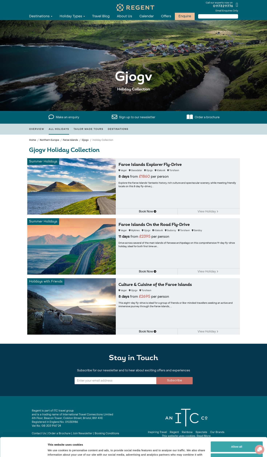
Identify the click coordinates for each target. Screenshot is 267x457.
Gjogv (85, 139)
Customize (237, 439)
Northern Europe (49, 139)
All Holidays (59, 129)
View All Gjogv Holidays (133, 100)
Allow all (236, 427)
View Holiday (208, 211)
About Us (124, 16)
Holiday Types (72, 16)
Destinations (40, 16)
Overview (36, 129)
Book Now (147, 211)
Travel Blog (101, 16)
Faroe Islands (70, 139)
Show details (56, 449)
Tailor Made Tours (88, 129)
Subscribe (174, 380)
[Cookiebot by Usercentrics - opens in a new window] (23, 450)
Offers (166, 16)
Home (32, 139)
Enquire (184, 16)
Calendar (146, 16)
